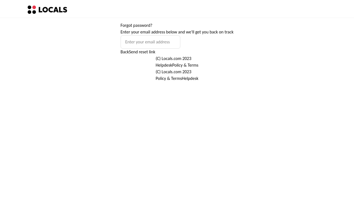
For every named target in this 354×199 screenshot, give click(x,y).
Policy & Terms (185, 65)
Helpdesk (164, 65)
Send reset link (142, 51)
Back (125, 51)
